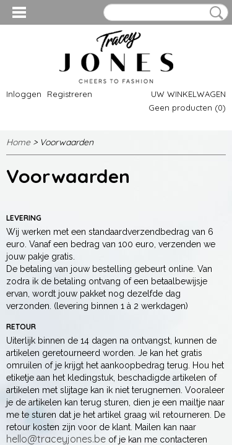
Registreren (69, 94)
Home (18, 142)
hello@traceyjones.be (56, 439)
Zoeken (214, 13)
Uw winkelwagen (188, 94)
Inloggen (23, 94)
